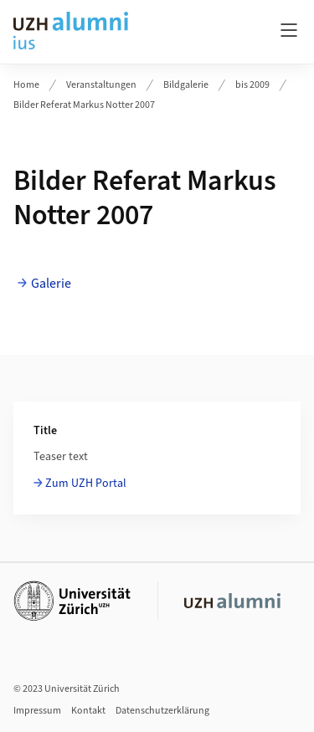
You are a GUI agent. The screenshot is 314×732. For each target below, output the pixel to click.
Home (26, 85)
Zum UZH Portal (85, 483)
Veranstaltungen (101, 85)
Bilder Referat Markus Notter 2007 (84, 105)
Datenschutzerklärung (162, 711)
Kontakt (88, 711)
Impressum (37, 711)
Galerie (51, 283)
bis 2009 (252, 85)
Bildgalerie (185, 85)
